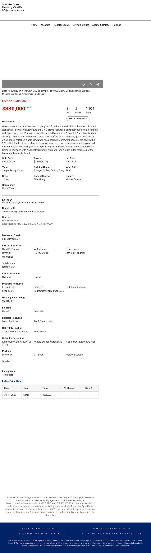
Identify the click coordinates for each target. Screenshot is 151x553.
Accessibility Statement (97, 533)
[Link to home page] (75, 6)
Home (34, 25)
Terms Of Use (101, 529)
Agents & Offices (101, 25)
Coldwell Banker (33, 529)
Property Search (61, 25)
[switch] (83, 84)
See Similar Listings (78, 119)
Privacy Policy (121, 529)
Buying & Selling (81, 25)
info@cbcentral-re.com (13, 10)
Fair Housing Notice (128, 533)
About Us (45, 25)
